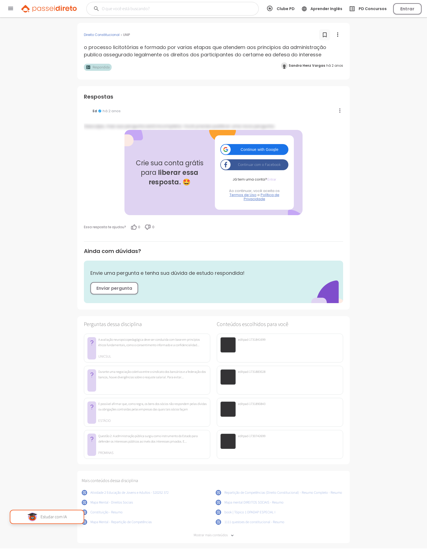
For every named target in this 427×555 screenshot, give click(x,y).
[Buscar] (163, 8)
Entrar (407, 9)
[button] (254, 149)
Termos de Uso (243, 194)
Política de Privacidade (261, 197)
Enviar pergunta (114, 288)
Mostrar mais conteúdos (214, 535)
